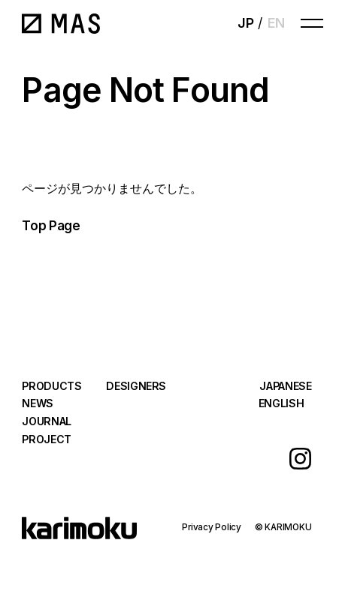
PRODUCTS (51, 386)
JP (245, 23)
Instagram (300, 459)
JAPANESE (285, 386)
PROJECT (46, 439)
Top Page (51, 225)
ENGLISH (281, 403)
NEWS (37, 403)
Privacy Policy (211, 527)
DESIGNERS (136, 386)
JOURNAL (46, 421)
